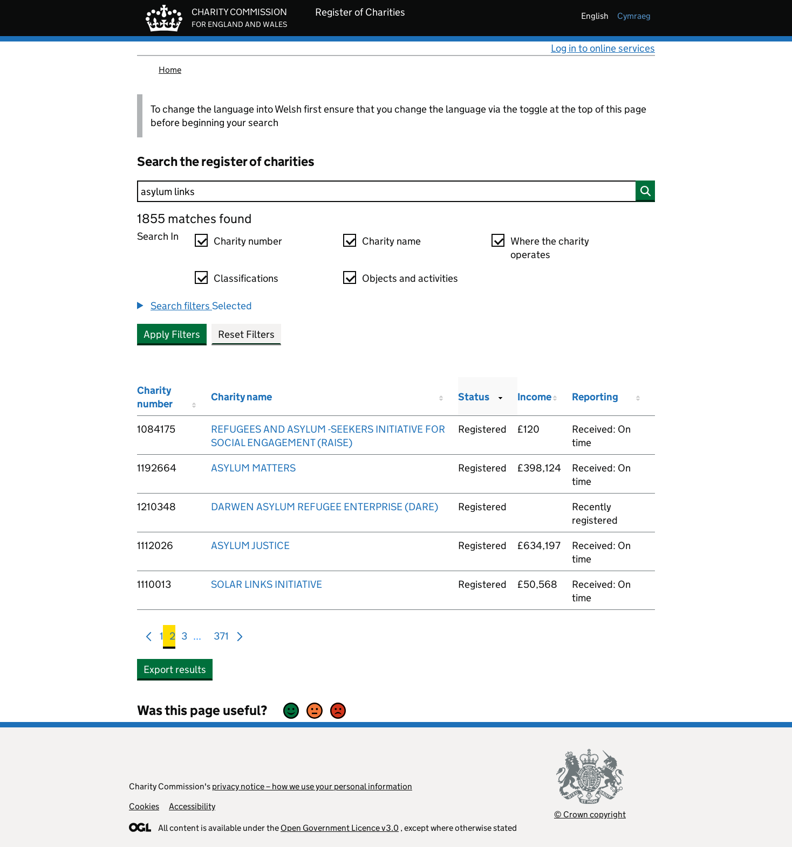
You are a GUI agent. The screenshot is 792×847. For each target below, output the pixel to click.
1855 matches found (194, 218)
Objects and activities (410, 278)
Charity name (391, 241)
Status (473, 397)
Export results (175, 669)
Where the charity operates (549, 248)
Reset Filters (246, 334)
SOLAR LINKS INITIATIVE (266, 584)
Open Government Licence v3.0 (340, 828)
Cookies (144, 806)
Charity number (248, 241)
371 (221, 638)
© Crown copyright (590, 814)
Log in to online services (603, 48)
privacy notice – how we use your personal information (312, 786)
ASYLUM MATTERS (253, 468)
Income (534, 397)
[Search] (396, 191)
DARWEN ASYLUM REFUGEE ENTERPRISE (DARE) (324, 507)
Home (170, 70)
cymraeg (634, 16)
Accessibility (192, 806)
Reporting (595, 397)
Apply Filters (172, 334)
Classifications (246, 278)
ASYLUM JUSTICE (250, 545)
